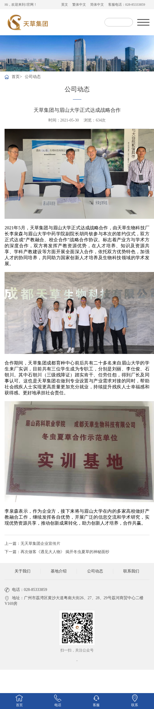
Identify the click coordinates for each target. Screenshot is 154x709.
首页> (17, 77)
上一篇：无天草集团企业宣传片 (32, 543)
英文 (64, 5)
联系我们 (131, 571)
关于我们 (22, 571)
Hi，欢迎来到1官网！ (21, 5)
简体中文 (97, 5)
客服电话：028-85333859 (126, 5)
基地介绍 (59, 571)
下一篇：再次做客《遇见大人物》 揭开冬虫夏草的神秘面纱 (57, 552)
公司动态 (33, 77)
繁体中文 (79, 5)
